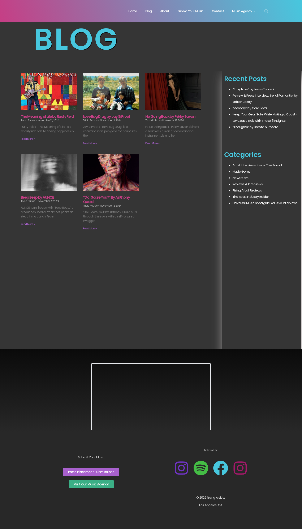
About (164, 11)
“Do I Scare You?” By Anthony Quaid (106, 199)
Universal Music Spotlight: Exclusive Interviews (265, 203)
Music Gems (241, 171)
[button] (266, 11)
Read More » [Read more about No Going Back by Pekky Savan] (152, 143)
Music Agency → (243, 11)
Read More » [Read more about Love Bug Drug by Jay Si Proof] (90, 143)
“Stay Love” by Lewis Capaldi (253, 89)
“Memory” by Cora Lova (250, 108)
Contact (218, 11)
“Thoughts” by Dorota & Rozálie (255, 127)
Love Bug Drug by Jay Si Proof (106, 116)
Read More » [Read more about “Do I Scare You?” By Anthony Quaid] (90, 228)
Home (132, 11)
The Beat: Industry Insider (251, 196)
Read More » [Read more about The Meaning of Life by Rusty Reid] (28, 139)
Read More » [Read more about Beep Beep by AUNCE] (28, 224)
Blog (148, 11)
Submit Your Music (190, 11)
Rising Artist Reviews (247, 190)
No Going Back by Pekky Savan (170, 116)
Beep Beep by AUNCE (37, 197)
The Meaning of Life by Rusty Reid (47, 116)
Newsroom (241, 178)
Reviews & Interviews (248, 184)
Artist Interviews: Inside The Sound (257, 165)
